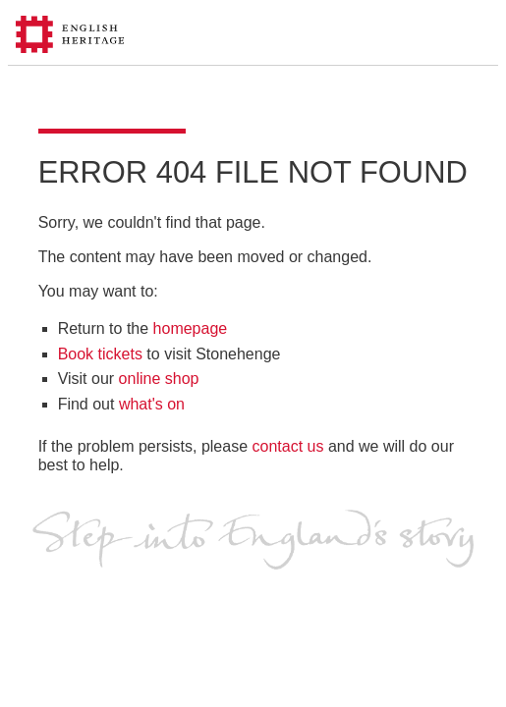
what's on (152, 404)
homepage (190, 328)
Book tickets (100, 354)
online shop (159, 378)
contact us (288, 446)
